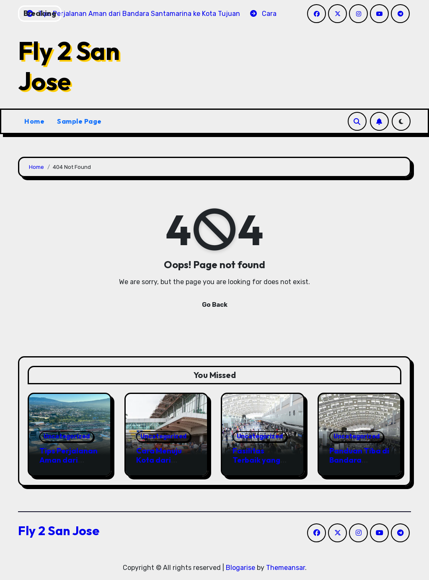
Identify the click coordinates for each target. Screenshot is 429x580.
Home (34, 121)
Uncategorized (67, 436)
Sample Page (79, 121)
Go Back (214, 304)
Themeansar (285, 568)
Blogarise (240, 568)
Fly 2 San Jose (69, 66)
